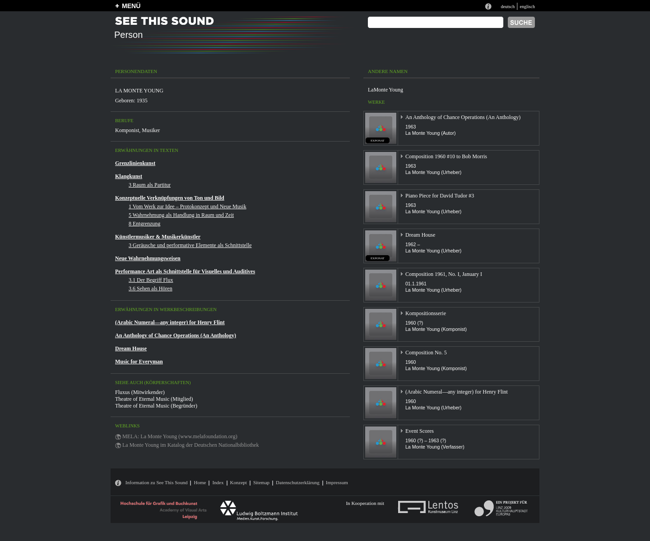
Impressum (337, 482)
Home (200, 482)
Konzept (238, 482)
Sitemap (261, 482)
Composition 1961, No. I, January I (443, 274)
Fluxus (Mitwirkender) (140, 392)
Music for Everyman (139, 361)
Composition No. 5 (426, 352)
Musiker (151, 130)
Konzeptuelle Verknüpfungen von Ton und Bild (169, 198)
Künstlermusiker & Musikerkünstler (157, 237)
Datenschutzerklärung (298, 482)
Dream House (131, 348)
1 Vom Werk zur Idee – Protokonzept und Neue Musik (187, 206)
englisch (527, 6)
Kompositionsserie (425, 313)
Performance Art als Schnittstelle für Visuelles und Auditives (185, 271)
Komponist (127, 130)
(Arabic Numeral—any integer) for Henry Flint (170, 322)
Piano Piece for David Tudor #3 (439, 196)
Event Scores (419, 431)
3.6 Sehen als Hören (150, 288)
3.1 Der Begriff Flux (151, 280)
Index (217, 482)
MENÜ (131, 5)
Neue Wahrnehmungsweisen (148, 258)
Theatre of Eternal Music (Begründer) (156, 406)
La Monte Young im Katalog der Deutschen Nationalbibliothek (190, 445)
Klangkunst (128, 176)
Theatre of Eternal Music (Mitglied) (154, 399)
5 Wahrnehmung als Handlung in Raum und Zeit (181, 215)
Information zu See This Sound (156, 482)
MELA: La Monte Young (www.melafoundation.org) (179, 436)
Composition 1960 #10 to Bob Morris (446, 156)
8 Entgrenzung (144, 223)
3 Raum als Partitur (150, 185)
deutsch (508, 6)
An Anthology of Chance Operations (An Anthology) (175, 335)
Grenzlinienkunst (135, 163)
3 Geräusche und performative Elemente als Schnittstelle (190, 245)
